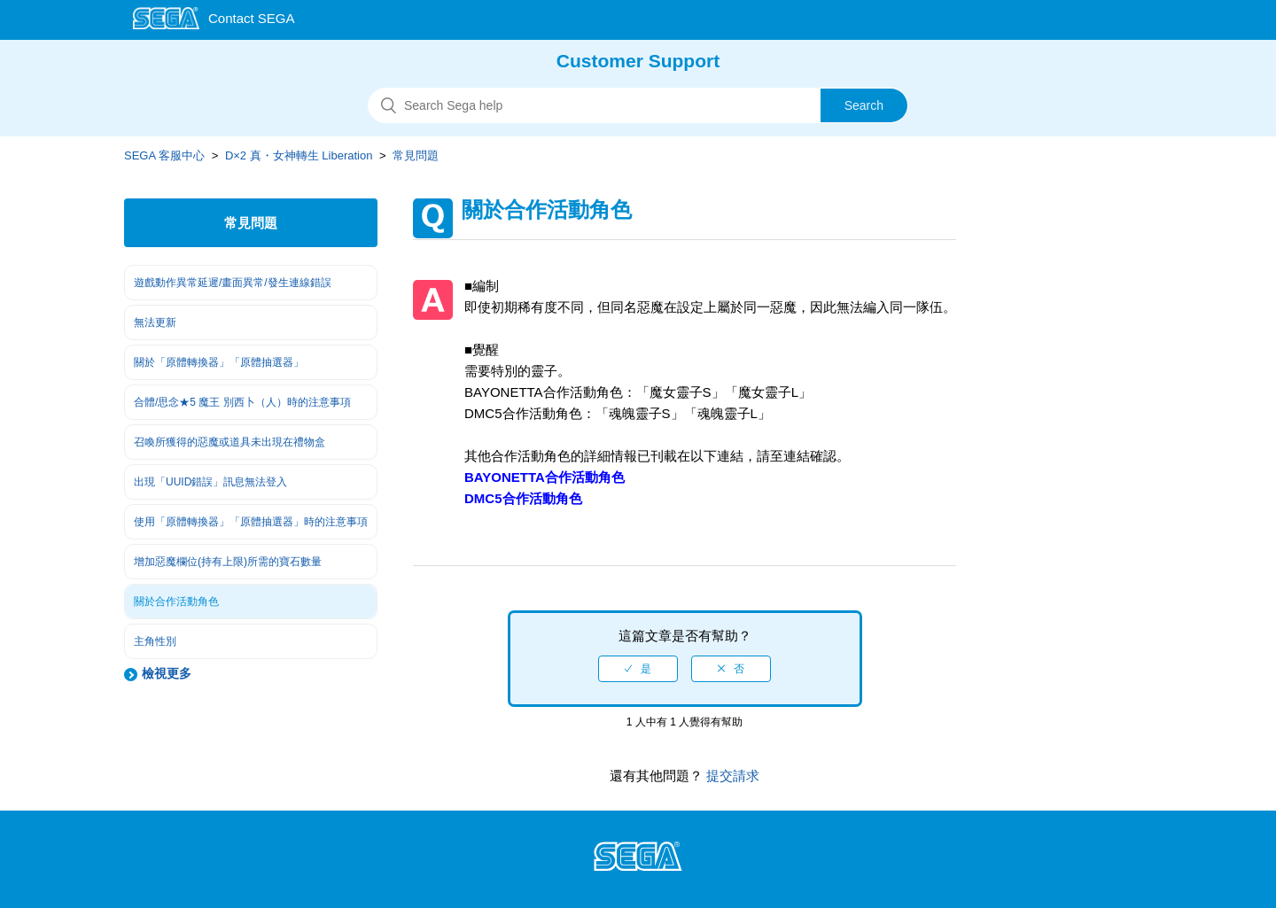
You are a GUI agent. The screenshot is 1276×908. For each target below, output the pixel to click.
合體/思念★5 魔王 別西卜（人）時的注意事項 (242, 402)
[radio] (638, 669)
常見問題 (416, 155)
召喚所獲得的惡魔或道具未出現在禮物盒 (229, 442)
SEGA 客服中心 (164, 155)
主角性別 (155, 641)
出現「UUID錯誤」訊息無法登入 (210, 482)
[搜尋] (638, 105)
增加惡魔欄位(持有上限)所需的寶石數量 (228, 561)
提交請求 (731, 775)
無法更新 (155, 322)
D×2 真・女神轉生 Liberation (299, 155)
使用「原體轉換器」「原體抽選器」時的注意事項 (251, 522)
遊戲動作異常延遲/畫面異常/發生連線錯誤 (232, 282)
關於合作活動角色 (176, 601)
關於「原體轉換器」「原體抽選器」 (219, 362)
